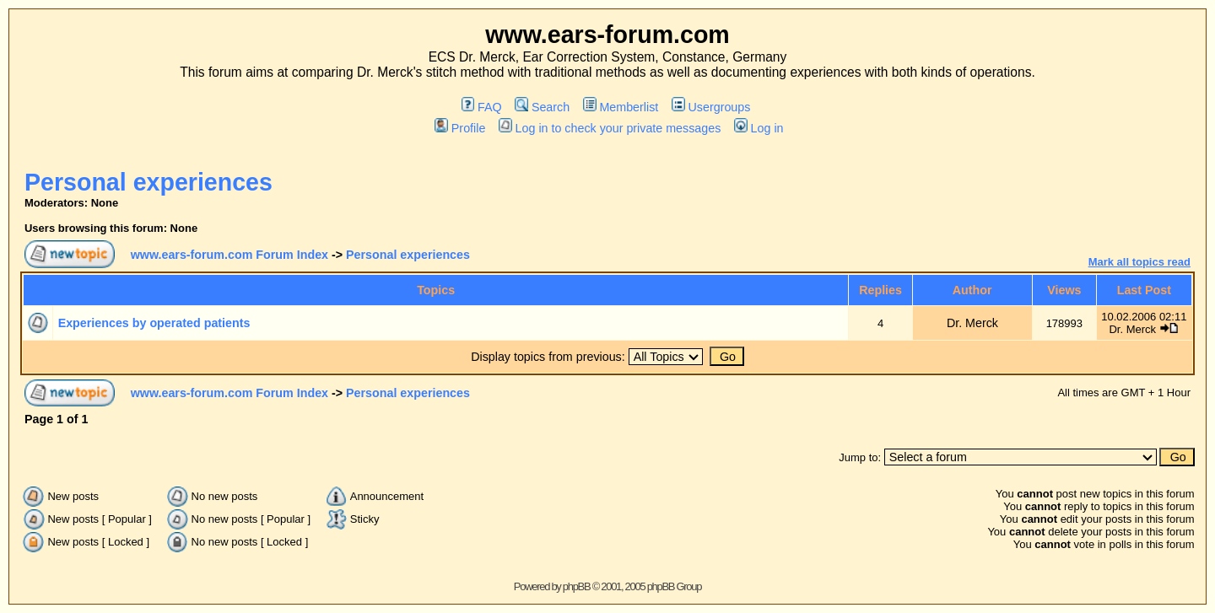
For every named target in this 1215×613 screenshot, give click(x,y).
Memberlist (620, 107)
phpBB (577, 586)
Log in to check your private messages (610, 128)
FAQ (482, 107)
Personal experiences (148, 182)
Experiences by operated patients (154, 323)
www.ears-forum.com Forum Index (229, 254)
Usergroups (711, 107)
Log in (758, 128)
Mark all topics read (1139, 261)
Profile (460, 128)
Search (542, 107)
